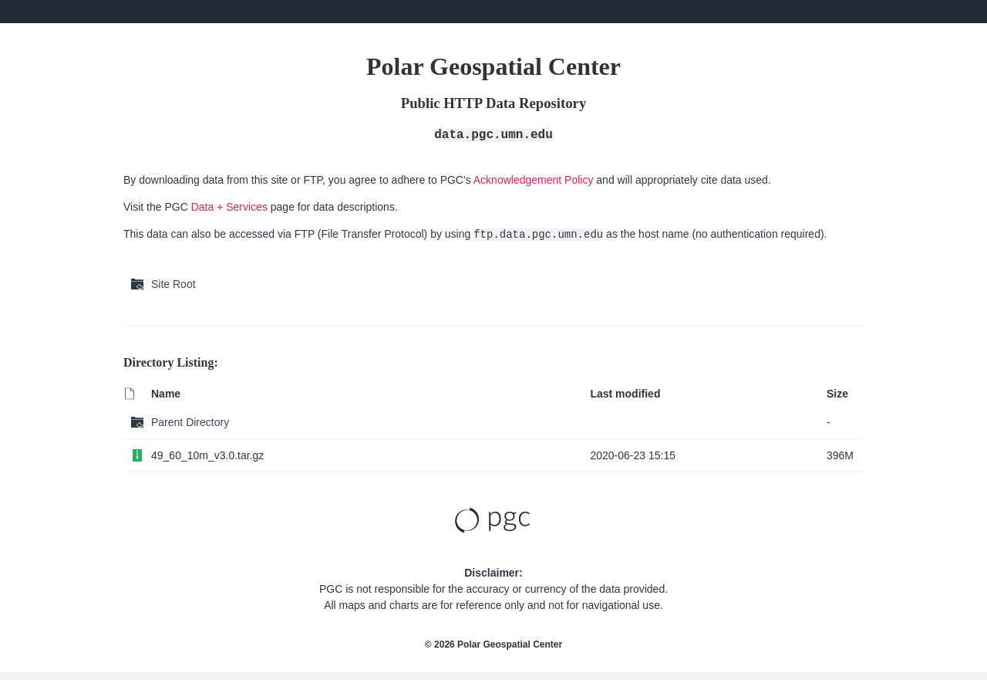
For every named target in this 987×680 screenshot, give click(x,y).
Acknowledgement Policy (533, 180)
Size (837, 393)
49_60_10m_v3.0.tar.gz (207, 455)
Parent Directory (190, 422)
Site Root (173, 284)
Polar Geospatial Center (509, 644)
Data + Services (229, 207)
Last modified (625, 393)
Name (165, 393)
